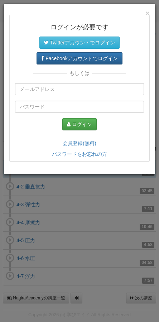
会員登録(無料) (79, 143)
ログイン (79, 124)
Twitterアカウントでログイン (79, 42)
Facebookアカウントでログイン (79, 58)
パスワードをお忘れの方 (79, 154)
